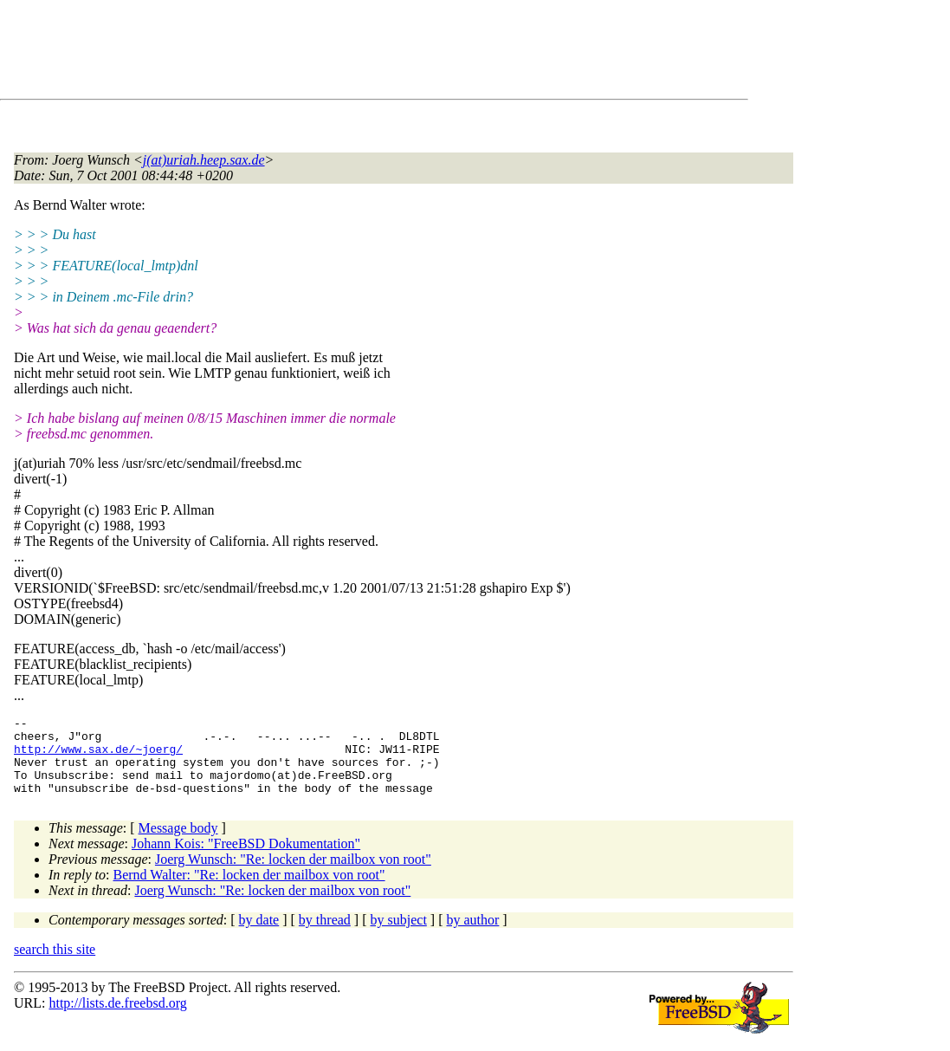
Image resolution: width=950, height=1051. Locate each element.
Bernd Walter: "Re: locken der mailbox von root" (249, 890)
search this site (54, 964)
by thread (325, 935)
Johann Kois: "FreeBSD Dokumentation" (246, 859)
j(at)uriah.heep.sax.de (204, 159)
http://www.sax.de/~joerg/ (98, 756)
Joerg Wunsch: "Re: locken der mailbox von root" (293, 874)
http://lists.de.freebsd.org (117, 1018)
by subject (399, 935)
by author (472, 935)
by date (259, 935)
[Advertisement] (329, 53)
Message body (178, 843)
